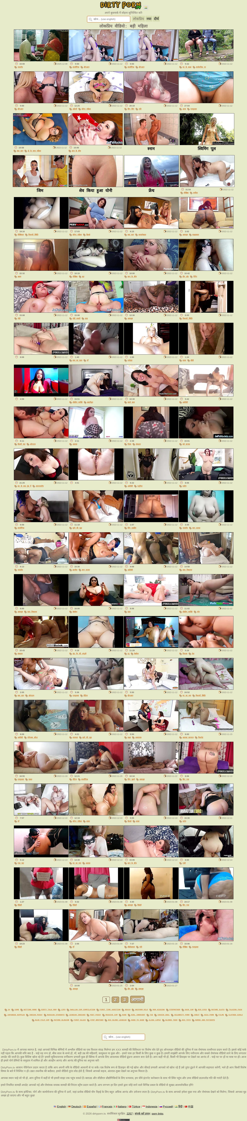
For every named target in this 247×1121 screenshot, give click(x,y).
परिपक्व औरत (32, 737)
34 (9, 1009)
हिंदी (180, 1105)
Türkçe (136, 1105)
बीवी (192, 360)
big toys (186, 1019)
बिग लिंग (131, 109)
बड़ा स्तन (20, 151)
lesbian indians (77, 1014)
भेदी (19, 318)
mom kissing (159, 1009)
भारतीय (20, 67)
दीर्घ (156, 18)
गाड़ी (184, 863)
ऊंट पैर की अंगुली (79, 653)
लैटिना (85, 695)
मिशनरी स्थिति (33, 234)
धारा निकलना (187, 570)
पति (140, 109)
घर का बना (187, 695)
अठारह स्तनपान (188, 737)
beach (128, 1009)
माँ (87, 360)
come (17, 1009)
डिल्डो (88, 234)
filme (221, 1014)
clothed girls (235, 1014)
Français (107, 1105)
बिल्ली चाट (21, 444)
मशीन (184, 486)
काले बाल (131, 402)
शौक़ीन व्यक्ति (78, 402)
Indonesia (151, 1105)
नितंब (129, 444)
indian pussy (35, 1014)
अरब (184, 109)
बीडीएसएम (131, 947)
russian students (56, 1014)
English (61, 1105)
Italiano (122, 1105)
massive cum (112, 1014)
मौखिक (186, 193)
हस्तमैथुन (90, 402)
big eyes (202, 1009)
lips (63, 1009)
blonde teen (171, 1019)
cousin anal (163, 1014)
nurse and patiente (205, 1019)
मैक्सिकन (21, 234)
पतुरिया (139, 486)
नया (149, 18)
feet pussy (95, 1014)
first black (80, 1019)
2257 (130, 1112)
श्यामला (75, 737)
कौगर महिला (86, 109)
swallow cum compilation (82, 1009)
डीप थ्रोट (186, 276)
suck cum (189, 1009)
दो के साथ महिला (34, 151)
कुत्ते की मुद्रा (77, 528)
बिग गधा (186, 779)
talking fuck (235, 1009)
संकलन (138, 444)
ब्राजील (75, 570)
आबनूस (185, 234)
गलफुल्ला (193, 109)
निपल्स (185, 653)
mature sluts (217, 1009)
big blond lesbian (117, 1019)
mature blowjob (61, 1019)
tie (151, 1014)
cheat (197, 1014)
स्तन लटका (196, 528)
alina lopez (155, 1019)
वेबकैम (75, 612)
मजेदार (130, 360)
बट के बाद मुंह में (24, 486)
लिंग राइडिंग (132, 528)
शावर (184, 360)
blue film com (42, 1019)
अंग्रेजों (75, 109)
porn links (157, 1112)
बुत (83, 276)
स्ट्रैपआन (86, 67)
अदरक (75, 444)
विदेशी (20, 905)
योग (198, 612)
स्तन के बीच (76, 151)
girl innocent (138, 1014)
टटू (128, 653)
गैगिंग (195, 276)
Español (92, 1105)
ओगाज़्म (33, 444)
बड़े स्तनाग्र (186, 444)
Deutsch (76, 1105)
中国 (190, 1105)
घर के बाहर (187, 67)
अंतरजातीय (40, 486)
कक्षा (129, 737)
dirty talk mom (49, 1009)
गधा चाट (21, 863)
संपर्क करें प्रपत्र (142, 1112)
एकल (30, 779)
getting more (30, 1009)
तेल (193, 653)
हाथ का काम (77, 360)
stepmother (174, 1009)
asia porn (209, 1014)
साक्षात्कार (195, 234)
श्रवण (19, 276)
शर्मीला (195, 193)
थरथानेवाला (142, 234)
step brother (96, 1019)
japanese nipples (16, 1014)
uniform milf (141, 1009)
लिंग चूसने (131, 779)
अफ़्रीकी (185, 402)
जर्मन (184, 821)
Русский (168, 1105)
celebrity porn (182, 1014)
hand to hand (137, 1019)
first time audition (110, 1009)
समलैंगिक (76, 67)
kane (124, 1014)
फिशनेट (200, 737)
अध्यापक (138, 737)
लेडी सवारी (76, 318)
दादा (86, 318)
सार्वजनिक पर (201, 67)
